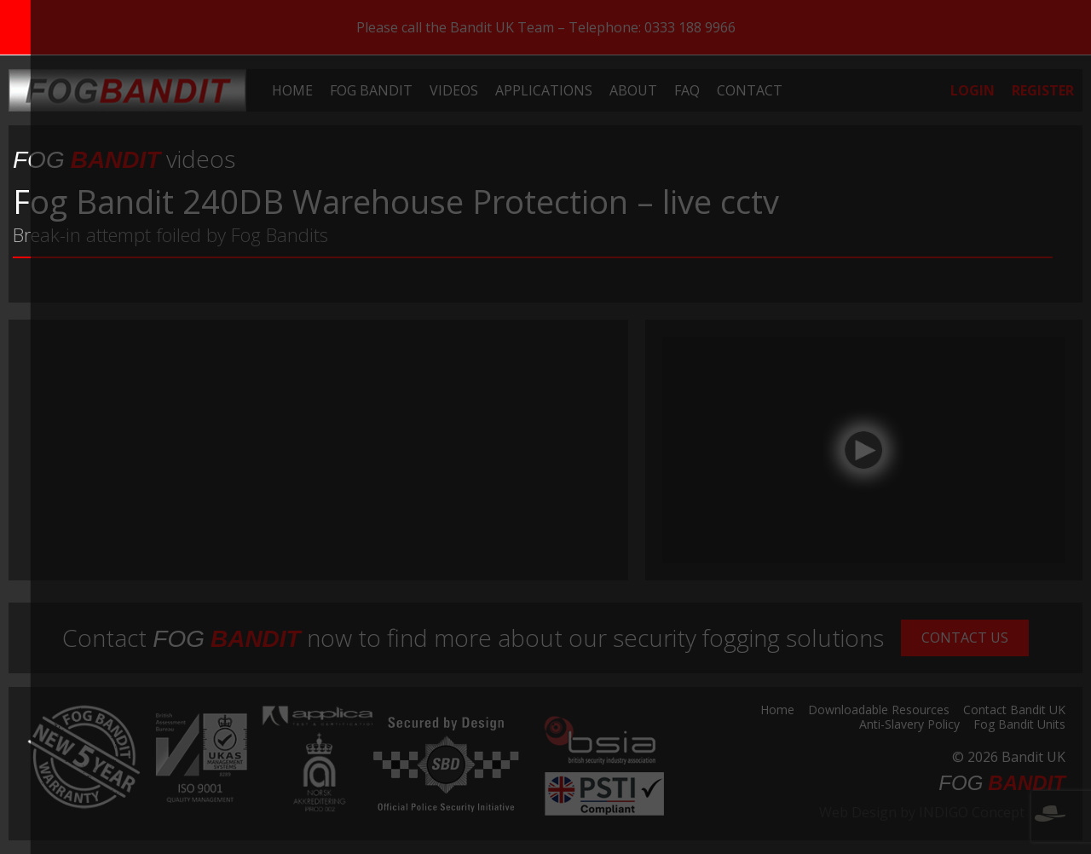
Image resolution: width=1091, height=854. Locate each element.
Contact (749, 90)
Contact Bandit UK (1014, 711)
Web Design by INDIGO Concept (942, 812)
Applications (543, 90)
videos (124, 158)
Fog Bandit (371, 90)
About (633, 90)
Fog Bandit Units (1019, 725)
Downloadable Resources (879, 711)
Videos (454, 90)
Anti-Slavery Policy (909, 725)
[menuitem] (292, 90)
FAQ (687, 90)
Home (292, 90)
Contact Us (964, 637)
